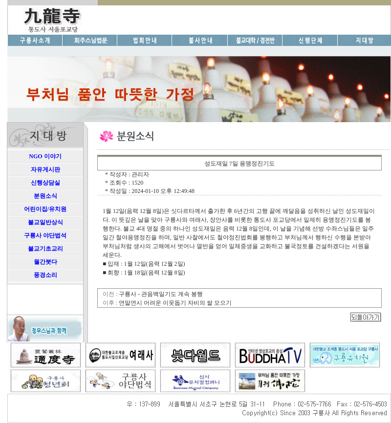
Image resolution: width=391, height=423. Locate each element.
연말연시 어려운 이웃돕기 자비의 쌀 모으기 (175, 302)
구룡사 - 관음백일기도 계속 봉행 (161, 294)
